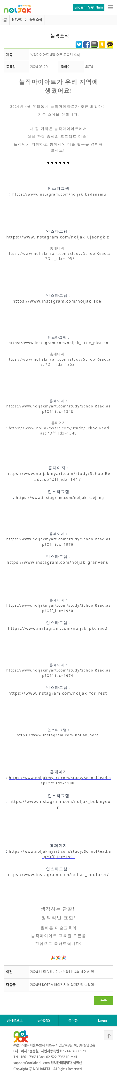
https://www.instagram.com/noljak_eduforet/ (58, 874)
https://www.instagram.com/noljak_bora (58, 735)
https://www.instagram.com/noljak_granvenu (58, 562)
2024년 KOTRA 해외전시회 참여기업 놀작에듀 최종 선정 (65, 985)
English (80, 7)
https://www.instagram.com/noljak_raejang (60, 497)
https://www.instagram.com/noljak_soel (58, 301)
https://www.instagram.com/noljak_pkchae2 (58, 628)
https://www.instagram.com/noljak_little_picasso (58, 342)
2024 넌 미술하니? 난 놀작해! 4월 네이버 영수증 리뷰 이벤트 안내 (65, 972)
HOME (4, 20)
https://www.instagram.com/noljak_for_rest (57, 693)
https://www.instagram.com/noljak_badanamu (59, 194)
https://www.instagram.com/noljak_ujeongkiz (57, 237)
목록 (104, 1000)
